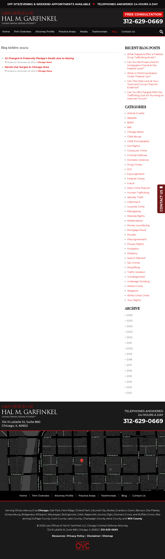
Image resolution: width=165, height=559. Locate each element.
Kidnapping (134, 211)
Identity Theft (135, 197)
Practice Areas (67, 31)
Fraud (130, 183)
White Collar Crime (138, 295)
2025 (128, 321)
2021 (128, 343)
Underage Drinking (138, 281)
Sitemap (107, 536)
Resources (58, 536)
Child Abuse (134, 136)
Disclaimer (94, 536)
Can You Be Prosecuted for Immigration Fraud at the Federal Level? (143, 65)
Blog (114, 31)
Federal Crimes (136, 178)
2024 (129, 326)
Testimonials (99, 31)
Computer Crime (137, 150)
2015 (128, 376)
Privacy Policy (76, 536)
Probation (133, 248)
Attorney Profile (44, 31)
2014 (128, 382)
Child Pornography (138, 141)
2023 (129, 332)
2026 (128, 315)
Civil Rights (133, 146)
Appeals (132, 118)
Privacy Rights (135, 244)
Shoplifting (133, 267)
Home (6, 31)
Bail (129, 127)
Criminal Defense (137, 155)
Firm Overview (22, 31)
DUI (129, 169)
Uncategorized (136, 276)
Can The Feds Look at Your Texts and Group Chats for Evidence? (142, 84)
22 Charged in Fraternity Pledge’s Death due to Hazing (39, 58)
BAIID (130, 122)
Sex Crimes (133, 262)
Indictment (133, 202)
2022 (129, 337)
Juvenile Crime (136, 206)
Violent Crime (135, 286)
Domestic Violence (138, 160)
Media (84, 31)
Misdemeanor (135, 220)
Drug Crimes (134, 164)
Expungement (136, 174)
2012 (128, 393)
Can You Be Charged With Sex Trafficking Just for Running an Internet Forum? (145, 95)
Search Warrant (136, 258)
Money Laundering (138, 225)
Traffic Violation (136, 272)
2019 (128, 354)
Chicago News (44, 62)
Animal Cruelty (136, 113)
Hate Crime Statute (138, 188)
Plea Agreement (137, 239)
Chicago (43, 510)
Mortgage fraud (136, 230)
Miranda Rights (136, 216)
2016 (128, 371)
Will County (135, 518)
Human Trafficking (138, 192)
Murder (131, 234)
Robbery (132, 253)
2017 (128, 365)
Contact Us (128, 31)
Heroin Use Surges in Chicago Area (27, 67)
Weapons (132, 290)
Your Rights (134, 300)
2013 (128, 387)
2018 (128, 360)
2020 (129, 348)
